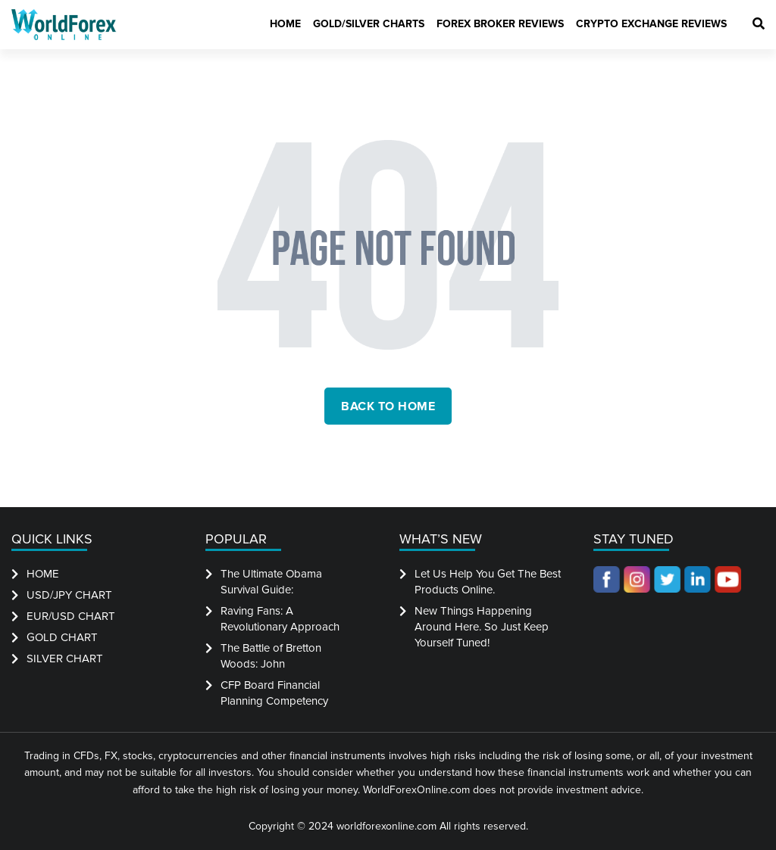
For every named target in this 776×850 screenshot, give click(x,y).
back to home (388, 406)
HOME (43, 574)
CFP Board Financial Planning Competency (274, 693)
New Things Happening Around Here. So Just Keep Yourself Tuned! (482, 626)
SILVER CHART (65, 658)
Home (285, 23)
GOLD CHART (62, 637)
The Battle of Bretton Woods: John (271, 656)
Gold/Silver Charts (368, 23)
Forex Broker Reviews (500, 23)
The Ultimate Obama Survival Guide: (271, 581)
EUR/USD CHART (71, 616)
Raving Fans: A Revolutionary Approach (280, 619)
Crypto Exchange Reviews (651, 23)
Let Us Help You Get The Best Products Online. (488, 581)
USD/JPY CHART (69, 595)
